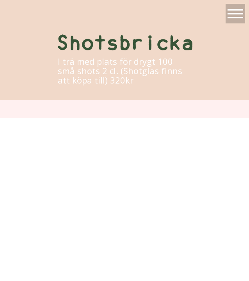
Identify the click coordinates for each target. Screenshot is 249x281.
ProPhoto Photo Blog (186, 127)
